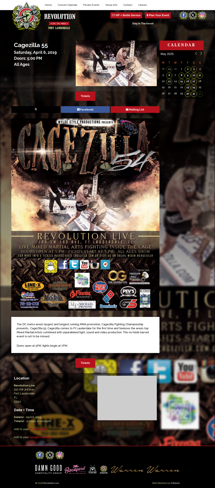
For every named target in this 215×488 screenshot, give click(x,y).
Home (48, 5)
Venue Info (111, 5)
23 (187, 87)
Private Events (91, 5)
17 (194, 81)
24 (193, 87)
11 (200, 75)
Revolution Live (51, 483)
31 (194, 93)
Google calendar (41, 437)
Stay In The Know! (143, 23)
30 (187, 93)
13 (169, 81)
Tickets (85, 96)
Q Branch (175, 483)
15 (181, 81)
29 (169, 69)
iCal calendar (38, 429)
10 (194, 75)
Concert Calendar (67, 5)
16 (187, 81)
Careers (142, 5)
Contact (127, 5)
